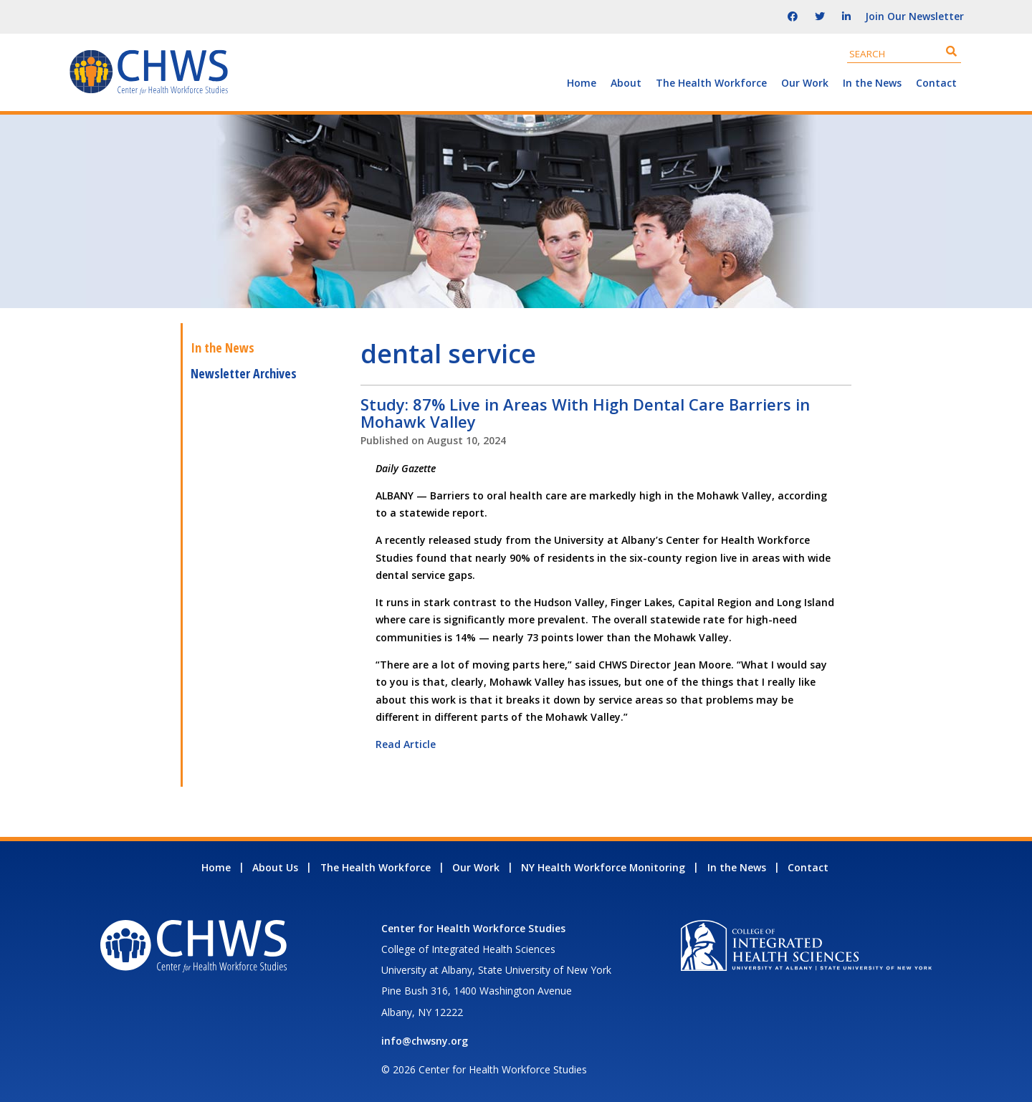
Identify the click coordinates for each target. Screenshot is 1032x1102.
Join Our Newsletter (914, 16)
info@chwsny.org (424, 1041)
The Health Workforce (711, 83)
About (626, 83)
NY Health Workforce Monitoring (603, 867)
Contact (936, 83)
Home (581, 83)
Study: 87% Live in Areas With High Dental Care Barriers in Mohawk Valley (585, 412)
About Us (275, 867)
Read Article (406, 744)
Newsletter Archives (244, 373)
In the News (872, 83)
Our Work (804, 83)
